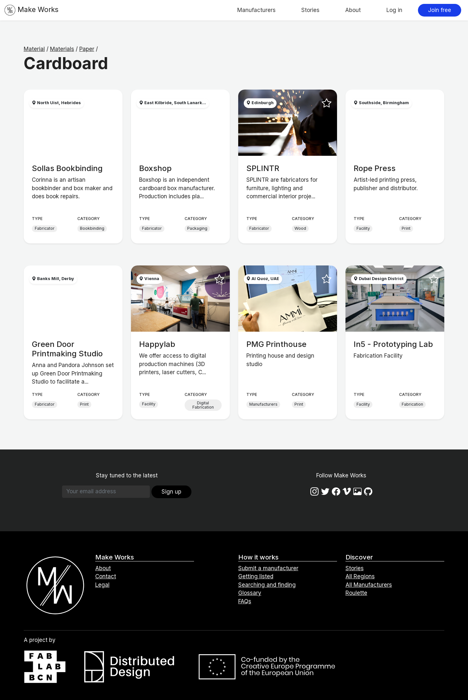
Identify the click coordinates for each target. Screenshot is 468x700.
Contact (105, 576)
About (353, 10)
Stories (310, 10)
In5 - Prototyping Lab (393, 344)
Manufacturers (256, 10)
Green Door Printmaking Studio (67, 348)
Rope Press (375, 168)
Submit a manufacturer (268, 568)
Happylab (157, 344)
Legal (102, 585)
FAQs (244, 601)
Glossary (249, 593)
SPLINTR (262, 168)
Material (34, 49)
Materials (62, 49)
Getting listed (255, 576)
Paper (86, 49)
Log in (394, 10)
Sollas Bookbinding (67, 168)
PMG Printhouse (276, 344)
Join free (439, 10)
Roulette (356, 593)
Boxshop (155, 168)
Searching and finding (267, 585)
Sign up (171, 491)
